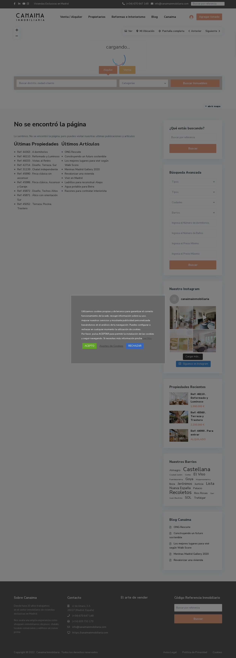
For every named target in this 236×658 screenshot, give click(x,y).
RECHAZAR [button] (134, 346)
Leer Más (147, 338)
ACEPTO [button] (89, 346)
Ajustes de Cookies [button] (111, 346)
